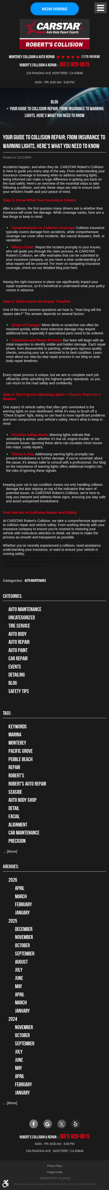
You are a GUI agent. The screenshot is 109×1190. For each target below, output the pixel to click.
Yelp (75, 1123)
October (22, 945)
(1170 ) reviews (90, 57)
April (19, 888)
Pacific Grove (20, 751)
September (24, 953)
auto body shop (22, 800)
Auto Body (17, 634)
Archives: (11, 866)
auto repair (18, 642)
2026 (12, 880)
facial (14, 816)
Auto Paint (18, 650)
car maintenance (23, 833)
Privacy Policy (54, 1165)
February (23, 904)
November (24, 937)
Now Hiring (54, 9)
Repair (14, 767)
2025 (12, 921)
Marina (14, 735)
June (19, 978)
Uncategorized (21, 617)
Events (14, 667)
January (22, 912)
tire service (19, 626)
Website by (54, 1178)
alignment (17, 824)
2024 (12, 1019)
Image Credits (54, 1172)
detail (13, 808)
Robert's (16, 775)
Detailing (16, 675)
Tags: (7, 713)
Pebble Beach (20, 759)
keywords (17, 726)
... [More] (10, 851)
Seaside (15, 792)
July (18, 970)
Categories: (12, 596)
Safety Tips (18, 691)
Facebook (33, 1123)
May (18, 986)
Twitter (61, 1123)
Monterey (17, 743)
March (21, 896)
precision (17, 841)
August (21, 962)
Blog (54, 101)
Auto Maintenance (35, 581)
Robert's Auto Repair (27, 784)
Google (47, 1123)
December (23, 929)
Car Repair (18, 658)
